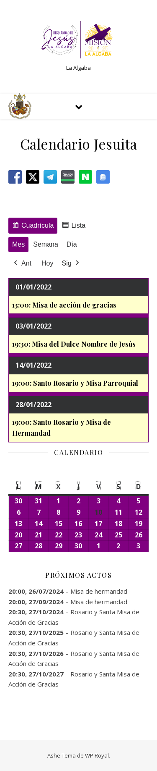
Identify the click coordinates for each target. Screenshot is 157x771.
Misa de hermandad (98, 591)
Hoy (47, 263)
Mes (18, 244)
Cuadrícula (33, 227)
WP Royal (97, 755)
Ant (21, 263)
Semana (45, 244)
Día (72, 244)
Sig (71, 263)
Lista (73, 227)
